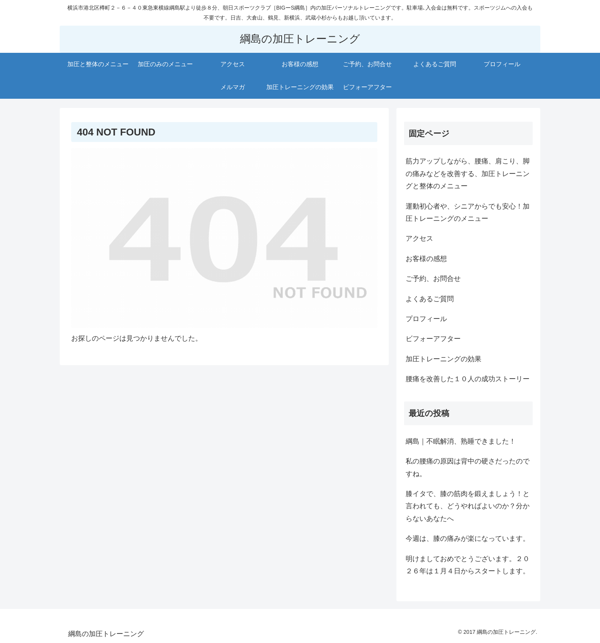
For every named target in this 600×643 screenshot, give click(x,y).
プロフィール (426, 319)
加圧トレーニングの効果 (443, 359)
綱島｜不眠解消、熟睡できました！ (461, 441)
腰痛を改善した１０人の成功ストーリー (468, 379)
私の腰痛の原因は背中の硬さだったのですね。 (468, 467)
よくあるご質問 (430, 299)
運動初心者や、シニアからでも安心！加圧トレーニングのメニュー (468, 212)
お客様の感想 (426, 259)
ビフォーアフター (433, 339)
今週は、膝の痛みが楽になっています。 (468, 538)
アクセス (419, 238)
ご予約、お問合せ (433, 278)
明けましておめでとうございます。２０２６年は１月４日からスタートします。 (468, 565)
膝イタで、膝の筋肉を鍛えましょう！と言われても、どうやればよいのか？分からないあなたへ (468, 506)
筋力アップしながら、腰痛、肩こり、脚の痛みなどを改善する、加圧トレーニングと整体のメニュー (468, 173)
